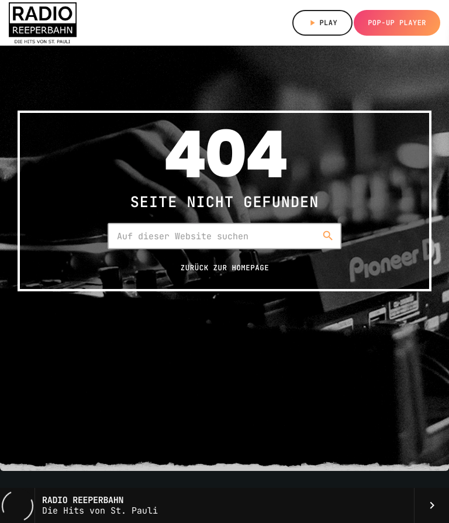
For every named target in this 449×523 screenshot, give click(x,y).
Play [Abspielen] (322, 22)
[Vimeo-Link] (43, 22)
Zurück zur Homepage (225, 268)
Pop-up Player (397, 22)
